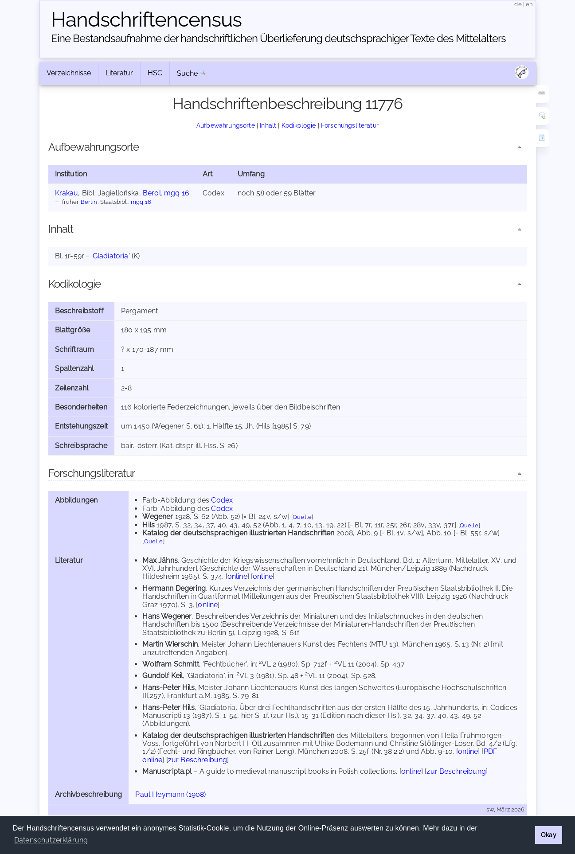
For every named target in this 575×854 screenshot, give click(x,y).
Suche (187, 73)
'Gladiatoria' (110, 256)
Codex (222, 500)
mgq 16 (141, 201)
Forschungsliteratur (350, 125)
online (237, 576)
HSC (155, 73)
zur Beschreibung (197, 760)
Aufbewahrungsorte (225, 125)
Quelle (302, 517)
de (517, 4)
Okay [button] (548, 834)
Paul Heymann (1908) (170, 794)
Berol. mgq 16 (166, 193)
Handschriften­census (146, 19)
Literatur (119, 73)
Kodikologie (299, 125)
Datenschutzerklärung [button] (51, 840)
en (529, 4)
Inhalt (268, 125)
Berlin (89, 201)
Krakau (66, 193)
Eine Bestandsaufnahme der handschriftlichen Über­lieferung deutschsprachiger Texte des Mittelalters (278, 38)
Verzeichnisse (69, 73)
